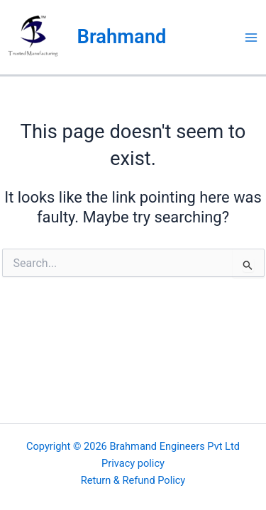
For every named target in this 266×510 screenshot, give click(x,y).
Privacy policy (133, 463)
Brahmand (122, 37)
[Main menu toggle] (251, 37)
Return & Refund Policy (133, 480)
